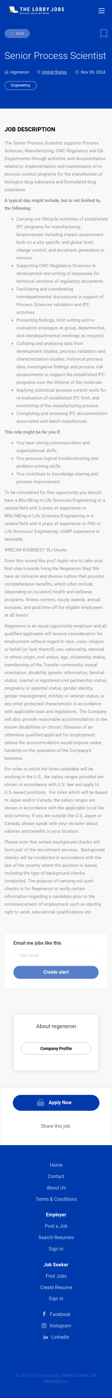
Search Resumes (56, 1237)
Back (19, 33)
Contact (56, 1176)
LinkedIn (60, 1337)
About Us (56, 1188)
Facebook (60, 1314)
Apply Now (60, 1102)
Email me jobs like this (37, 943)
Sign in (56, 1249)
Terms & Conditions (56, 1199)
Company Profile (56, 1048)
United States (54, 72)
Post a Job (56, 1226)
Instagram (60, 1326)
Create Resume (56, 1287)
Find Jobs (56, 1276)
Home (56, 1165)
